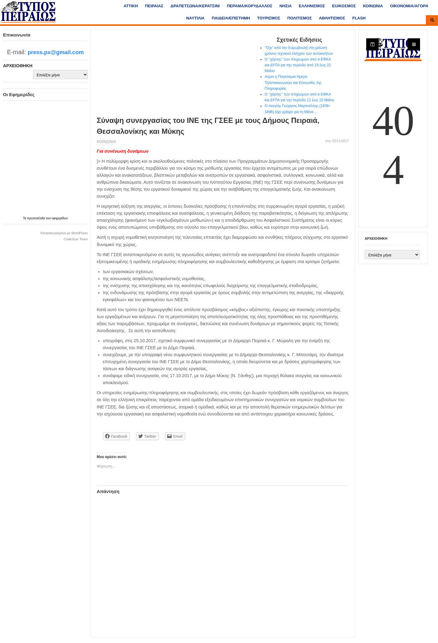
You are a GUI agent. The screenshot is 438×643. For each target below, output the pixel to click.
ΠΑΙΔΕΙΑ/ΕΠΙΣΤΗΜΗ (231, 18)
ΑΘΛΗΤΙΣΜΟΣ (332, 18)
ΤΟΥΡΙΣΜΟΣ (268, 18)
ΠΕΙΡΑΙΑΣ (154, 6)
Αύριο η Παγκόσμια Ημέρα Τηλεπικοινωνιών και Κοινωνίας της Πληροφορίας (293, 82)
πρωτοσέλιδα (36, 218)
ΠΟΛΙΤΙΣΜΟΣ (299, 18)
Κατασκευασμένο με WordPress (64, 233)
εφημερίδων (60, 218)
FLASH (359, 18)
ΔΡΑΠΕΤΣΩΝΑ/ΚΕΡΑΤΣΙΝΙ (195, 6)
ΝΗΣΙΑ (286, 6)
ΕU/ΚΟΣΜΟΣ (344, 6)
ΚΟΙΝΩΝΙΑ (373, 6)
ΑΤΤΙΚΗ (130, 6)
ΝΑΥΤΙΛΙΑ (195, 18)
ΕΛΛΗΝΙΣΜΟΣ (312, 6)
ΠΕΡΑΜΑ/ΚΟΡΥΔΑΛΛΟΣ (250, 6)
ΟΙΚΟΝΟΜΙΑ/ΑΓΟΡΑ (409, 6)
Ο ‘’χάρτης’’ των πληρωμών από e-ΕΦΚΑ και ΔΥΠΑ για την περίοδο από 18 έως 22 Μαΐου (298, 65)
